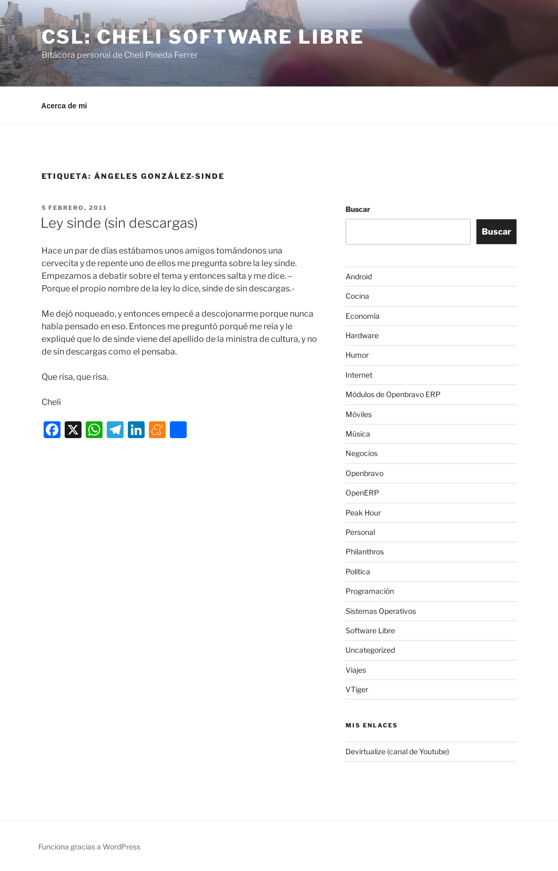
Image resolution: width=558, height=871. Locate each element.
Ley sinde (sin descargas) (119, 223)
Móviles (359, 414)
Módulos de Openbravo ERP (393, 394)
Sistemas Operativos (381, 610)
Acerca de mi (64, 106)
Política (358, 571)
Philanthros (365, 551)
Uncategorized (370, 649)
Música (358, 433)
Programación (370, 590)
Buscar (358, 209)
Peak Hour (363, 512)
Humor (357, 354)
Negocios (362, 453)
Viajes (356, 669)
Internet (359, 374)
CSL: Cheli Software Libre (203, 36)
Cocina (357, 295)
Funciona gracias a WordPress (89, 846)
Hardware (362, 335)
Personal (360, 532)
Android (359, 276)
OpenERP (362, 492)
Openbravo (364, 473)
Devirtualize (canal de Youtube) (397, 751)
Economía (363, 315)
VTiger (357, 689)
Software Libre (370, 630)
